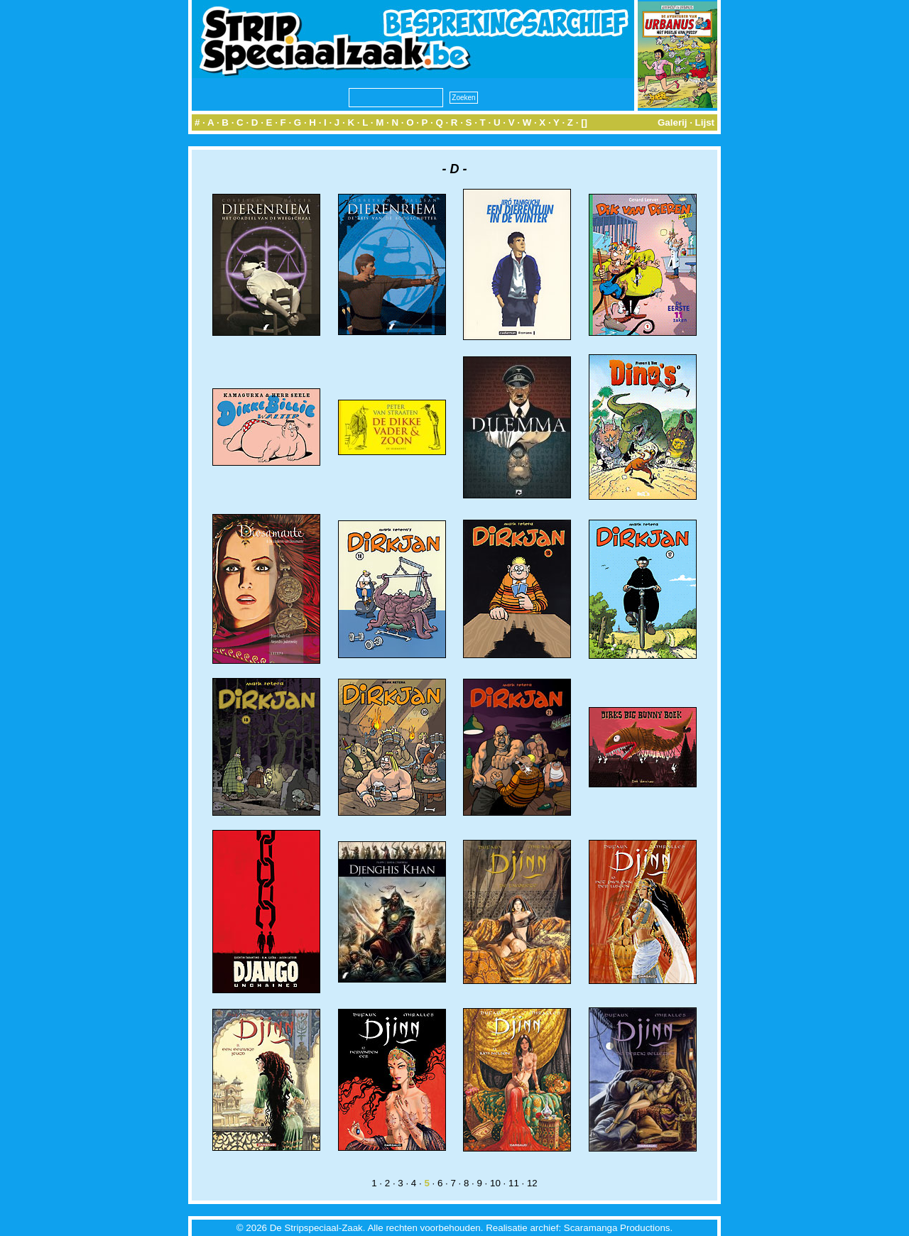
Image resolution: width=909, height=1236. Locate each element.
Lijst (704, 122)
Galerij (672, 122)
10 (495, 1183)
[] (584, 122)
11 (513, 1183)
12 (532, 1183)
